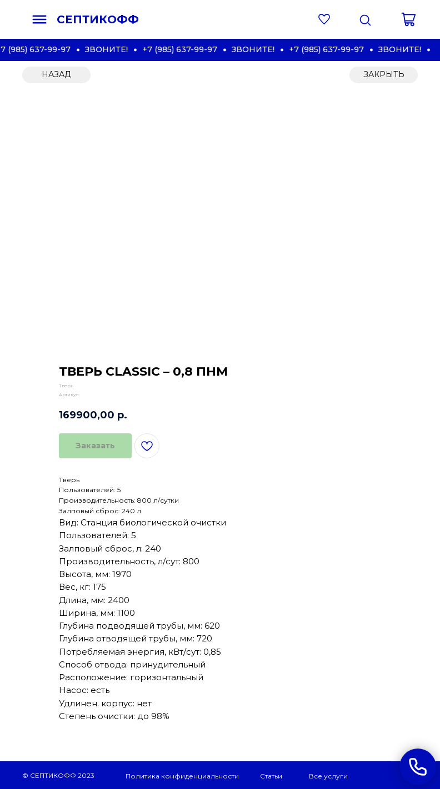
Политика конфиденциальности (182, 776)
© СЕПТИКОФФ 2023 (58, 775)
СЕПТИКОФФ (98, 19)
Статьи (271, 776)
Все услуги (328, 776)
